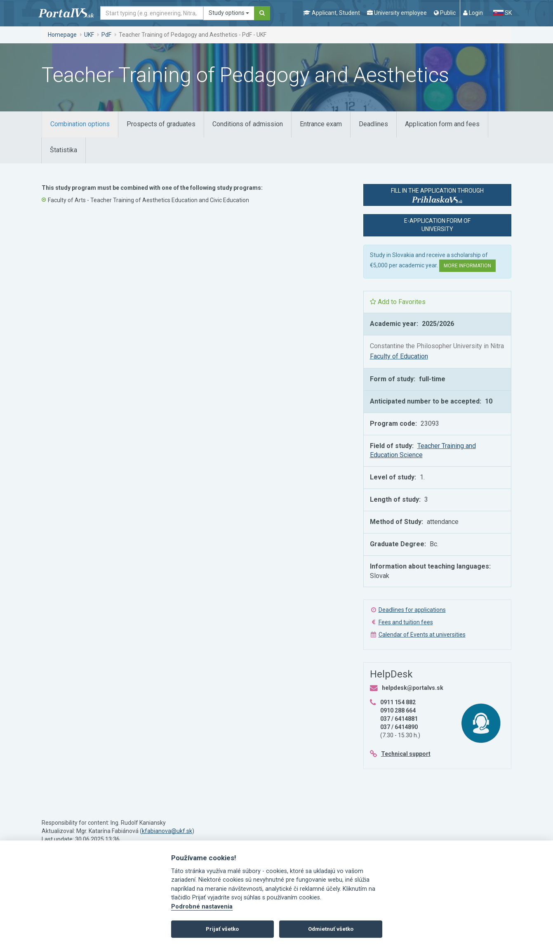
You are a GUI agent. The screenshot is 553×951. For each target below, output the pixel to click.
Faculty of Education (399, 356)
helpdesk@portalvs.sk (412, 687)
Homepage (62, 34)
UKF (89, 34)
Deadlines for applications (412, 609)
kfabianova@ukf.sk (167, 831)
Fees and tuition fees (406, 622)
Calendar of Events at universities (422, 634)
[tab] (80, 124)
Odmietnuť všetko (330, 929)
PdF (106, 34)
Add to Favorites (398, 302)
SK (502, 12)
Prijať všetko (222, 929)
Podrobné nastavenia (202, 906)
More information (467, 266)
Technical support (406, 753)
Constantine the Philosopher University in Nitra (437, 346)
